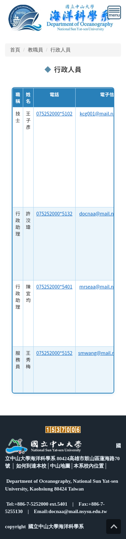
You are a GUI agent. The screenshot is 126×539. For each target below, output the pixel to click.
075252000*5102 (54, 113)
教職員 (35, 50)
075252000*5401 (54, 286)
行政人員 (60, 50)
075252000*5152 (54, 352)
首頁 (15, 50)
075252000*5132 (54, 213)
